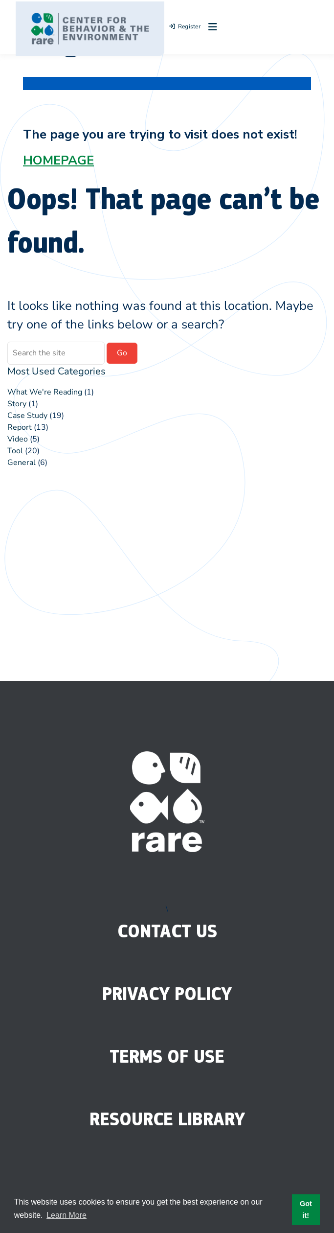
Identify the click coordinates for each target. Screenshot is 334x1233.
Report (19, 427)
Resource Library (167, 1119)
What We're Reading (44, 392)
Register (184, 26)
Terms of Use (167, 1056)
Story (16, 403)
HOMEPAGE (58, 160)
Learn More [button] (66, 1215)
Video (17, 439)
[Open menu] (210, 27)
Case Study (27, 415)
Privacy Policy (167, 993)
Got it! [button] (306, 1209)
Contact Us (167, 931)
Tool (15, 450)
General (21, 462)
